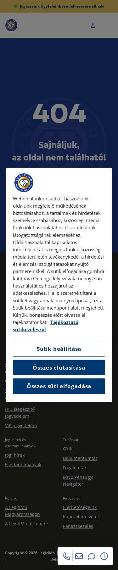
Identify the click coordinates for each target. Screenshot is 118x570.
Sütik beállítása (59, 348)
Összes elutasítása (59, 367)
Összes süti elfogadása (59, 386)
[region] (59, 285)
